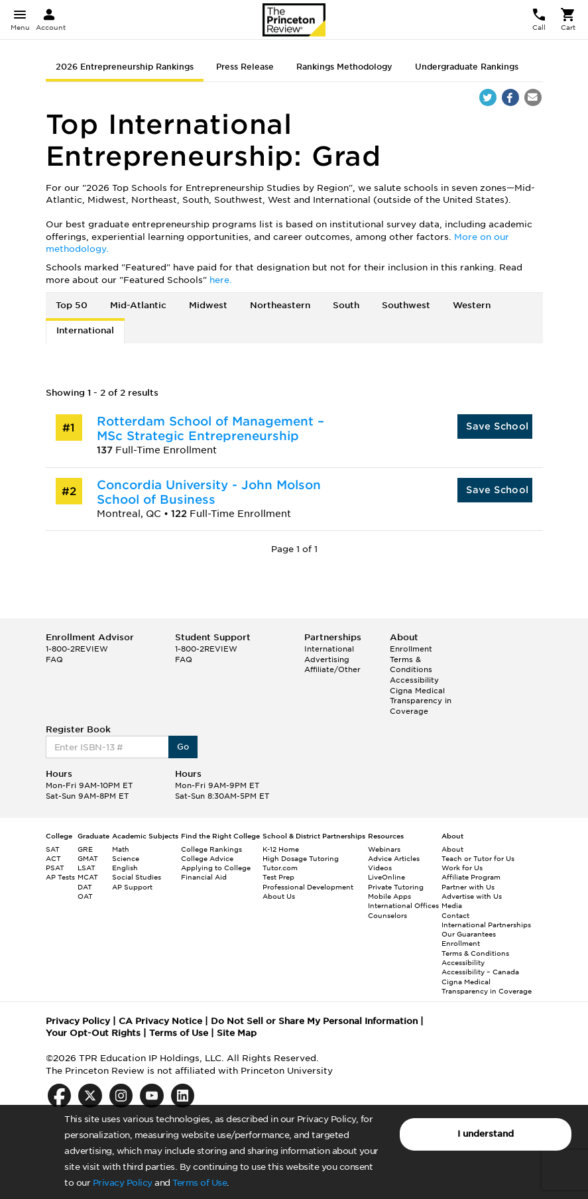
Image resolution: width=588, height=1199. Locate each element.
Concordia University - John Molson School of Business (209, 492)
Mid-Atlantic (138, 305)
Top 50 (72, 305)
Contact (455, 915)
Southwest (406, 305)
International (85, 330)
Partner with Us (468, 887)
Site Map (237, 1033)
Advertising (326, 659)
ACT (53, 858)
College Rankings (211, 849)
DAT (85, 887)
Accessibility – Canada (480, 972)
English (125, 868)
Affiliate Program (470, 877)
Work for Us (462, 868)
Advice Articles (394, 858)
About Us (279, 896)
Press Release (245, 67)
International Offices (403, 905)
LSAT (86, 868)
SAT (53, 849)
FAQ (54, 659)
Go (183, 747)
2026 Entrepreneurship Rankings (125, 67)
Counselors (387, 915)
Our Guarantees (468, 934)
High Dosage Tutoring (301, 858)
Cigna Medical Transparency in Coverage (420, 701)
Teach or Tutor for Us (477, 858)
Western (472, 305)
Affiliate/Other (332, 669)
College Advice (207, 858)
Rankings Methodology (344, 67)
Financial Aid (204, 877)
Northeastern (280, 305)
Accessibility (414, 680)
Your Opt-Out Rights (93, 1033)
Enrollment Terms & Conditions (411, 659)
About (452, 849)
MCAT (88, 877)
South (346, 305)
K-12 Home (281, 849)
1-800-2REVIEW (77, 649)
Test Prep (278, 877)
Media (451, 905)
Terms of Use (199, 1183)
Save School (497, 426)
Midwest (208, 305)
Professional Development (308, 887)
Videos (380, 868)
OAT (85, 896)
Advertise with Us (471, 896)
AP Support (132, 887)
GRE (85, 849)
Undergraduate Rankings (466, 67)
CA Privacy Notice (160, 1021)
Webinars (384, 849)
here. (220, 280)
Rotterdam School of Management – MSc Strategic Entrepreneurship (210, 428)
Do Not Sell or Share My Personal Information (314, 1021)
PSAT (55, 868)
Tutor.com (280, 868)
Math (120, 849)
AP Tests (60, 877)
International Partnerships (486, 925)
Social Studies (136, 877)
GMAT (88, 858)
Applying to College (216, 868)
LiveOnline (386, 877)
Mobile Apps (389, 896)
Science (125, 858)
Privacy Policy (122, 1183)
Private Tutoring (396, 887)
